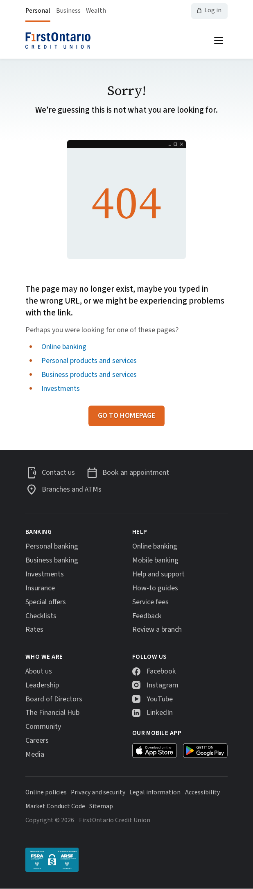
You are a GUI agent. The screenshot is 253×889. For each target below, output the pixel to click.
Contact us (58, 472)
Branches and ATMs (72, 489)
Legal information (155, 792)
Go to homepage (126, 415)
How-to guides (155, 588)
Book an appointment (135, 472)
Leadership (42, 685)
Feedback (147, 616)
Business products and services (89, 374)
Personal (37, 10)
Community (43, 727)
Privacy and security (98, 792)
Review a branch (157, 630)
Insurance (40, 588)
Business (68, 10)
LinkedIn (160, 713)
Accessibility (202, 792)
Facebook (161, 671)
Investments (60, 388)
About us (38, 671)
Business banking (51, 560)
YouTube (160, 699)
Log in (212, 10)
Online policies (46, 792)
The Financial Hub (52, 713)
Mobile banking (155, 560)
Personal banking (51, 546)
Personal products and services (89, 360)
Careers (37, 741)
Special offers (45, 602)
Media (34, 755)
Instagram (162, 685)
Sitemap (101, 806)
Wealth (96, 10)
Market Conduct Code (55, 806)
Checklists (40, 616)
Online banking (63, 346)
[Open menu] (219, 41)
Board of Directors (53, 699)
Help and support (158, 574)
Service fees (150, 602)
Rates (34, 630)
